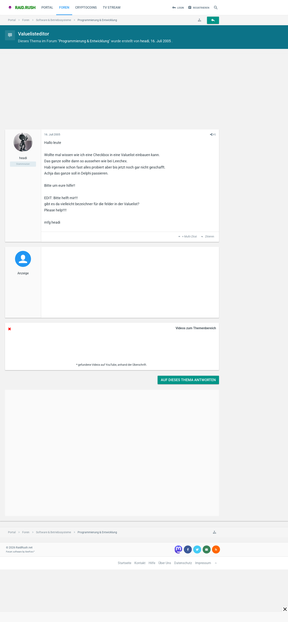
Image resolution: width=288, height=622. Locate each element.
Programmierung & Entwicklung (84, 41)
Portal (47, 7)
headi (144, 41)
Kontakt (139, 563)
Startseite (124, 563)
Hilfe (152, 563)
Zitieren (209, 236)
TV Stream (111, 7)
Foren (64, 7)
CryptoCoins (86, 7)
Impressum (203, 563)
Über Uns (164, 563)
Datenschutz (183, 563)
